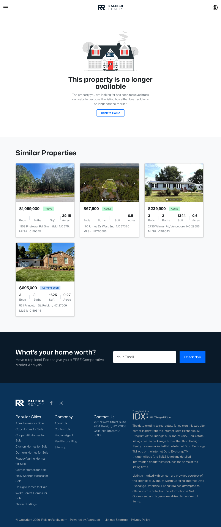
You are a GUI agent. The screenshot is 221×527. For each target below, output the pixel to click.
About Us (61, 423)
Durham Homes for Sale (32, 452)
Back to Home (110, 113)
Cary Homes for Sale (29, 429)
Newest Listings (26, 504)
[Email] (144, 357)
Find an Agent (64, 435)
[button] (5, 7)
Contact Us (62, 429)
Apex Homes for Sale (30, 423)
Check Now (192, 357)
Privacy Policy (140, 519)
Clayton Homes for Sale (31, 446)
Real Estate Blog (66, 441)
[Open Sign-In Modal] (215, 7)
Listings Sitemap (116, 519)
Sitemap (60, 447)
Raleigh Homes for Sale (31, 487)
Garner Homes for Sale (31, 469)
